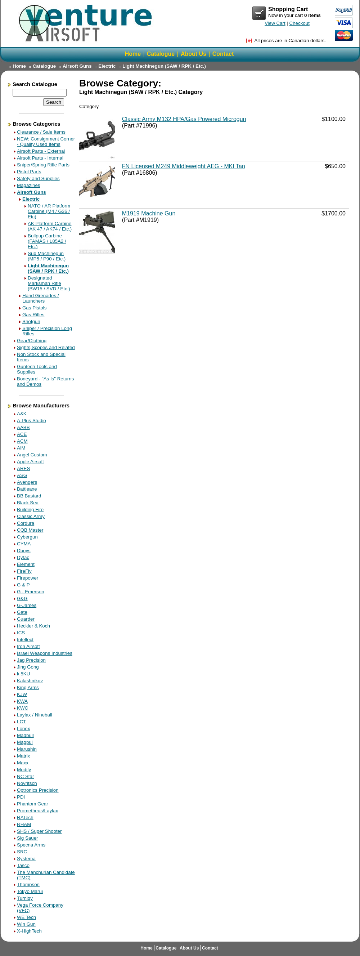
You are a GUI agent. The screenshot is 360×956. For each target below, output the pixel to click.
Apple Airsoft (30, 461)
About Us (193, 54)
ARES (23, 468)
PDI (21, 797)
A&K (22, 413)
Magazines (28, 185)
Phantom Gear (32, 804)
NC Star (25, 776)
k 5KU (23, 673)
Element (26, 564)
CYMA (24, 543)
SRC (22, 851)
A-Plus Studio (31, 420)
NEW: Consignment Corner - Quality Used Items (46, 141)
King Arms (28, 687)
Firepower (27, 578)
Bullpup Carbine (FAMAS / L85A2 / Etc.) (47, 241)
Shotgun (31, 321)
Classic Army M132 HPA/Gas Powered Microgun (184, 119)
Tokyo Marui (30, 891)
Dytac (23, 557)
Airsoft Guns (77, 66)
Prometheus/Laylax (37, 810)
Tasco (23, 865)
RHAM (24, 824)
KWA (22, 701)
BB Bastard (29, 496)
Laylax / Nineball (34, 715)
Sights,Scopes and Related (46, 347)
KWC (22, 708)
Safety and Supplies (38, 178)
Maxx (22, 762)
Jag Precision (31, 660)
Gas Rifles (33, 314)
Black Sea (28, 502)
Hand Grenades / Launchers (40, 298)
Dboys (24, 550)
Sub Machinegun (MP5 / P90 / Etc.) (47, 256)
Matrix (23, 756)
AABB (23, 427)
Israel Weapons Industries (44, 653)
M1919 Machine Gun (149, 213)
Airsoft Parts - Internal (40, 158)
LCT (21, 721)
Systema (26, 858)
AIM (21, 448)
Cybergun (27, 537)
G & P (23, 585)
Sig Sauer (27, 838)
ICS (21, 632)
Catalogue (161, 54)
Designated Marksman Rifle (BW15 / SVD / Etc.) (49, 283)
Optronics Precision (38, 790)
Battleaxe (27, 489)
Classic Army (31, 516)
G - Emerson (30, 591)
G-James (26, 605)
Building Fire (30, 509)
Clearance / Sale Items (41, 132)
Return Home (86, 23)
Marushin (27, 749)
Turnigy (25, 898)
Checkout (299, 23)
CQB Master (30, 530)
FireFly (24, 571)
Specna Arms (31, 845)
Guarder (26, 619)
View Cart (259, 13)
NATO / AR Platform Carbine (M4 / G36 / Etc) (49, 211)
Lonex (23, 728)
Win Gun (26, 924)
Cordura (25, 523)
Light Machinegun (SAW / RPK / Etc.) (164, 66)
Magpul (25, 742)
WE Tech (26, 917)
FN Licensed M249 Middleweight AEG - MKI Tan (183, 166)
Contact (223, 54)
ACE (22, 434)
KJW (22, 694)
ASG (22, 475)
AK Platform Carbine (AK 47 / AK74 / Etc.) (50, 226)
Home (133, 54)
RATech (25, 817)
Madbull (25, 735)
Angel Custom (32, 454)
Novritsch (27, 783)
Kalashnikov (30, 680)
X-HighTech (29, 931)
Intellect (25, 639)
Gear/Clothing (31, 340)
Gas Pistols (34, 308)
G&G (22, 598)
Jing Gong (28, 667)
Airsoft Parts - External (41, 151)
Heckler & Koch (33, 626)
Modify (24, 769)
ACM (22, 441)
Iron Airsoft (28, 646)
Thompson (28, 884)
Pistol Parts (29, 171)
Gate (22, 612)
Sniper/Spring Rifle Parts (43, 164)
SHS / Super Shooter (39, 831)
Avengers (27, 482)
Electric (107, 66)
